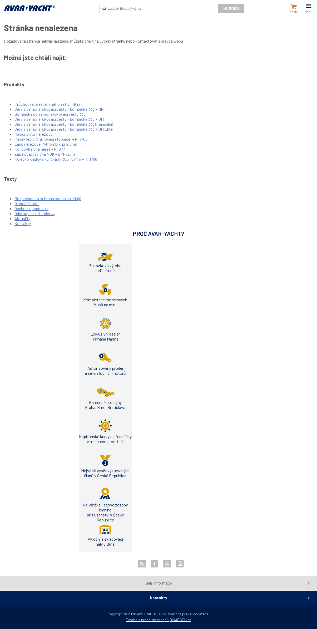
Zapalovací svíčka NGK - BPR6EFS (44, 153)
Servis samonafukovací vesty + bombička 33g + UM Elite (63, 128)
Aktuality (22, 218)
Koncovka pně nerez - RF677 (39, 148)
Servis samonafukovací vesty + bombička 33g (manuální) (63, 123)
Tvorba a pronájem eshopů (147, 619)
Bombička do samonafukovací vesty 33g (50, 113)
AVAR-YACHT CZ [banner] (29, 11)
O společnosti (26, 203)
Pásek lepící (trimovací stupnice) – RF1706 (51, 138)
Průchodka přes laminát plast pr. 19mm (48, 104)
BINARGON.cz (180, 619)
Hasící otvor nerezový (33, 133)
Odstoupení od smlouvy (34, 213)
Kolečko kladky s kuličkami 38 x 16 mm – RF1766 (55, 158)
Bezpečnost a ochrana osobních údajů (47, 198)
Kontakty (22, 223)
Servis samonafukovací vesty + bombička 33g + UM (59, 118)
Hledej (231, 8)
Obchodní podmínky (31, 208)
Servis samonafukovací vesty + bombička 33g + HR (58, 108)
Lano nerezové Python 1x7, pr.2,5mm (46, 143)
